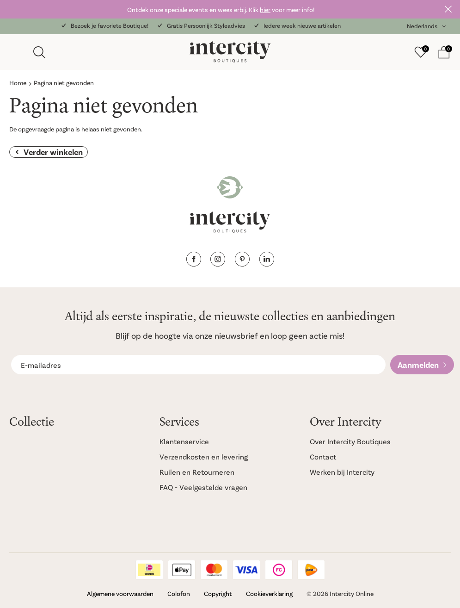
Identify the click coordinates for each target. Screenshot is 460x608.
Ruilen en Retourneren (196, 471)
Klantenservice (184, 441)
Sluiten (448, 9)
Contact (323, 456)
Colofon (178, 593)
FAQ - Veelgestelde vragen (203, 487)
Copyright (218, 593)
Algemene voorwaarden (120, 593)
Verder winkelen (53, 152)
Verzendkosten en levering (203, 456)
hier (265, 9)
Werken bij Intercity (342, 471)
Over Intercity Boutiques (350, 441)
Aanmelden (418, 365)
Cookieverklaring (269, 593)
